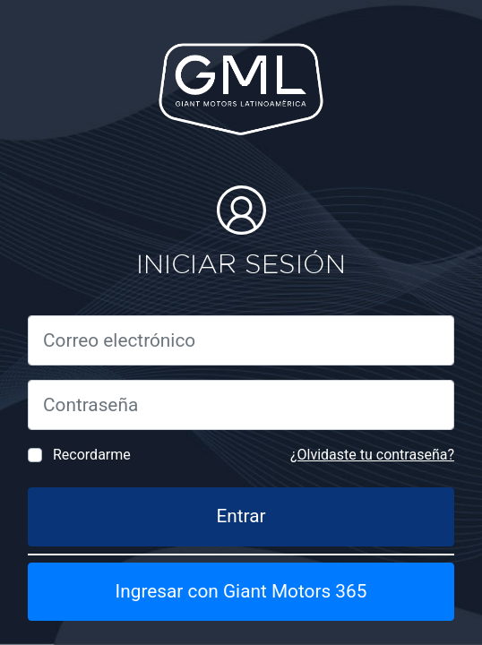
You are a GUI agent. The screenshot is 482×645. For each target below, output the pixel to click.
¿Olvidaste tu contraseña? (372, 454)
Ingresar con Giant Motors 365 (241, 591)
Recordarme (92, 454)
